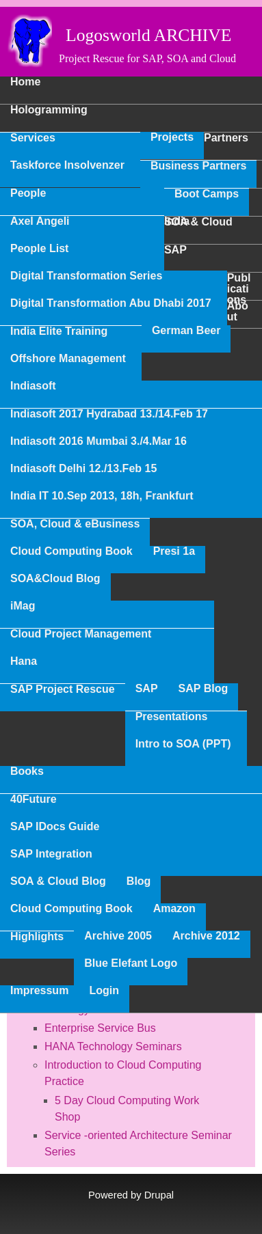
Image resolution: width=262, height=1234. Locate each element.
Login (104, 990)
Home (25, 82)
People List (39, 248)
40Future (33, 799)
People (28, 193)
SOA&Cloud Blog (55, 578)
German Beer (186, 330)
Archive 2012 (206, 936)
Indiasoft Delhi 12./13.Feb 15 (83, 468)
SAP (146, 688)
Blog (139, 881)
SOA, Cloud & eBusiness (75, 524)
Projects (172, 137)
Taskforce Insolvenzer (67, 165)
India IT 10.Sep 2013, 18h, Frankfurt (102, 496)
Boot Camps (206, 194)
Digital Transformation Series (86, 276)
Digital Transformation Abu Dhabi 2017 (110, 303)
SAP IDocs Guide (54, 826)
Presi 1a (174, 551)
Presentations (171, 716)
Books (27, 771)
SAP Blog (203, 688)
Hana (23, 661)
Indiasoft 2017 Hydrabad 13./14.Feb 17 (109, 414)
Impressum (39, 990)
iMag (22, 606)
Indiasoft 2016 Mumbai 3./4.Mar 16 (98, 441)
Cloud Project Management (80, 634)
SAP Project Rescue (62, 689)
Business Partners (198, 166)
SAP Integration (51, 854)
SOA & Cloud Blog (58, 881)
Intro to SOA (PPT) (183, 744)
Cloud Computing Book (71, 551)
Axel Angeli (40, 221)
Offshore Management (68, 358)
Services (32, 138)
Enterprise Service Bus (100, 1028)
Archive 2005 (118, 936)
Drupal (159, 1195)
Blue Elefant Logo (130, 963)
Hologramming (49, 110)
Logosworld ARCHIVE (148, 35)
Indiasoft (33, 386)
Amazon (174, 908)
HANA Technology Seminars (113, 1046)
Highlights (37, 936)
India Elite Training (58, 331)
